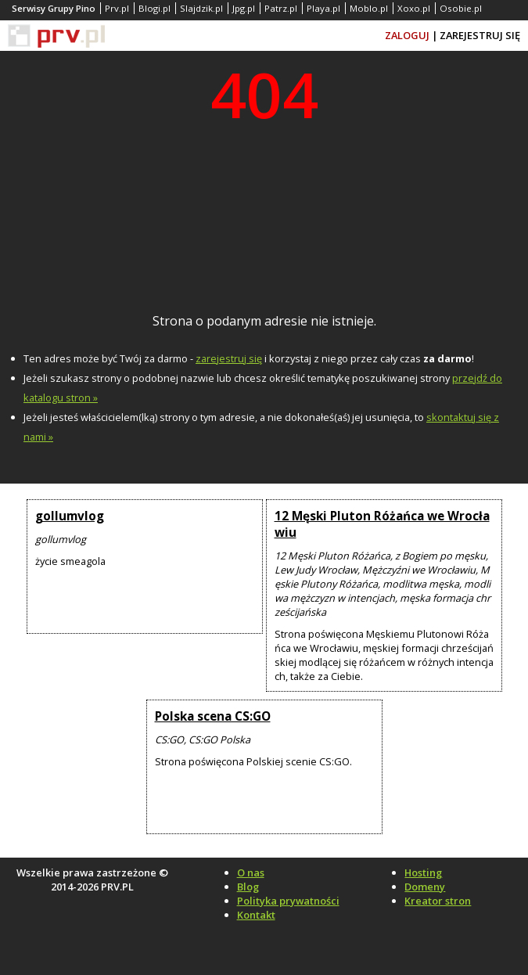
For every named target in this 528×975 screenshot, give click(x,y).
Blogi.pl (154, 8)
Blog (248, 887)
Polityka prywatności (288, 901)
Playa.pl (323, 8)
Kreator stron (437, 901)
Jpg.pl (243, 8)
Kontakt (256, 915)
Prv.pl (117, 8)
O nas (250, 872)
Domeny (424, 887)
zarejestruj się (229, 358)
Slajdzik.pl (201, 8)
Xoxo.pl (413, 8)
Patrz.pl (280, 8)
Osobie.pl (461, 8)
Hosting (423, 872)
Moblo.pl (369, 8)
